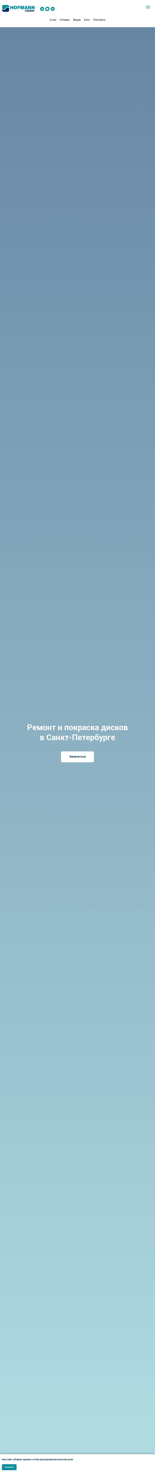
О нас (53, 19)
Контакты (99, 19)
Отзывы (64, 19)
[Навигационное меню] (148, 7)
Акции (77, 19)
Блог (87, 19)
